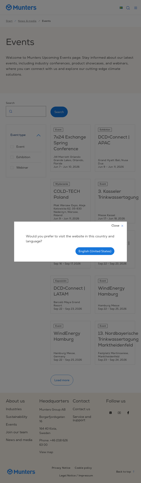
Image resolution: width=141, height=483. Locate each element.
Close (117, 225)
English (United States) (95, 251)
